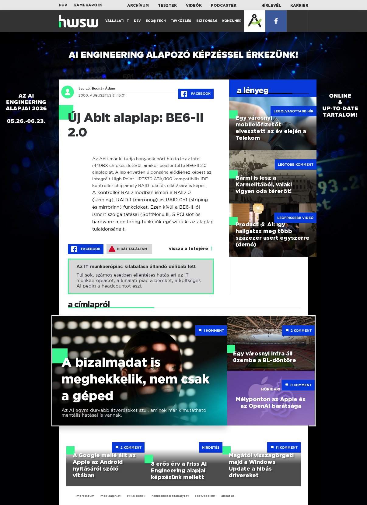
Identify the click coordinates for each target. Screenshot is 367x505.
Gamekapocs (88, 5)
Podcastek (223, 5)
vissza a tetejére (188, 249)
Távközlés (181, 21)
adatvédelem (205, 495)
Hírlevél (271, 5)
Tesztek (167, 5)
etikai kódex (136, 495)
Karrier (299, 5)
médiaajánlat (110, 495)
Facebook (196, 94)
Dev (137, 21)
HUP (63, 5)
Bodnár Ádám (103, 88)
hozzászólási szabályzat (170, 495)
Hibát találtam (128, 248)
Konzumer (232, 21)
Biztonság (206, 21)
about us (227, 495)
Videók (194, 5)
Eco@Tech (156, 21)
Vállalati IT (117, 21)
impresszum (84, 495)
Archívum (138, 5)
